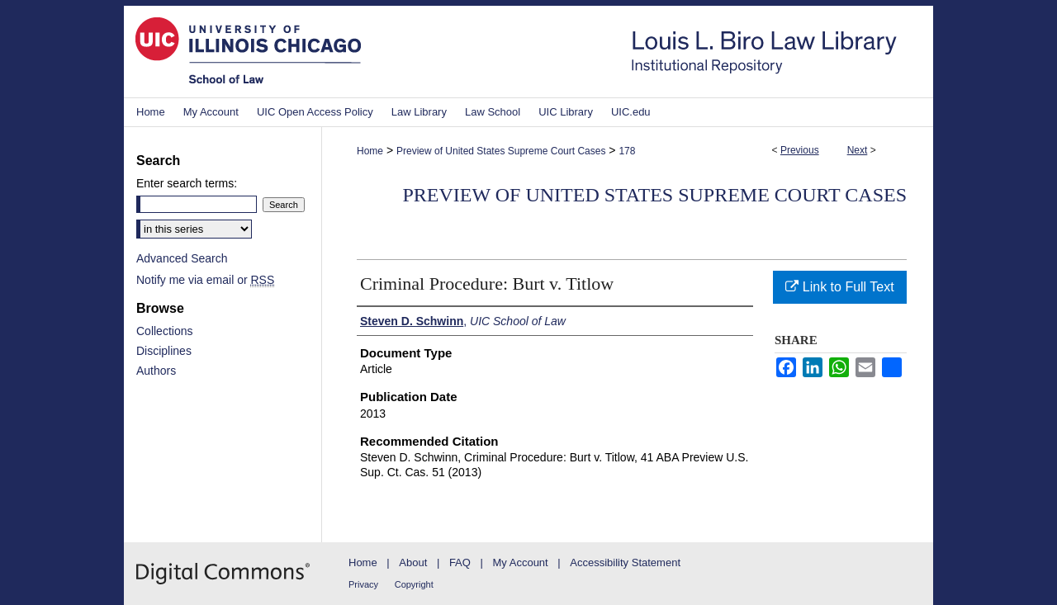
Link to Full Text (839, 287)
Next (857, 150)
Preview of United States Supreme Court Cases (500, 151)
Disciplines (164, 350)
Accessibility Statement (625, 562)
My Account (520, 562)
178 (627, 151)
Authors (156, 370)
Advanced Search (182, 258)
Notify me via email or (205, 279)
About (413, 562)
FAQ (460, 562)
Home (370, 151)
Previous (799, 150)
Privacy (363, 584)
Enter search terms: (186, 183)
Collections (164, 331)
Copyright (414, 584)
